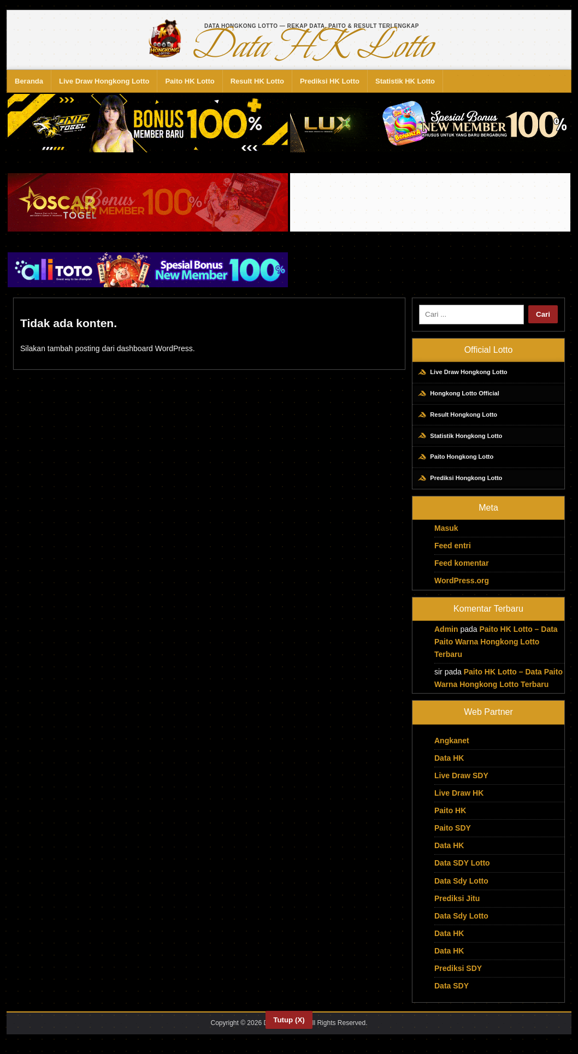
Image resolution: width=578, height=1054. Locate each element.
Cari (543, 314)
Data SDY (451, 995)
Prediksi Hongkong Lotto (464, 487)
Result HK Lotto (257, 81)
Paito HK (450, 820)
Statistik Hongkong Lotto (464, 442)
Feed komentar (461, 573)
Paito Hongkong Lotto (459, 464)
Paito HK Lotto (189, 81)
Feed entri (452, 555)
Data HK (449, 767)
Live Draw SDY (461, 785)
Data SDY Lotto (462, 873)
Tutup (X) (288, 1020)
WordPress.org (461, 591)
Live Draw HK (458, 802)
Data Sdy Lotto (461, 890)
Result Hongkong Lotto (461, 419)
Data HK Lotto (311, 46)
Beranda (29, 81)
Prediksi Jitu (457, 908)
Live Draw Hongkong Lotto (104, 81)
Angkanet (451, 750)
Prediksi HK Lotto (329, 81)
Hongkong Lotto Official (462, 396)
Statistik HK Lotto (405, 81)
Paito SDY (452, 837)
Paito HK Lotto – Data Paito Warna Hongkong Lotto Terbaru (496, 651)
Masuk (446, 538)
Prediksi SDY (458, 978)
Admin (446, 639)
